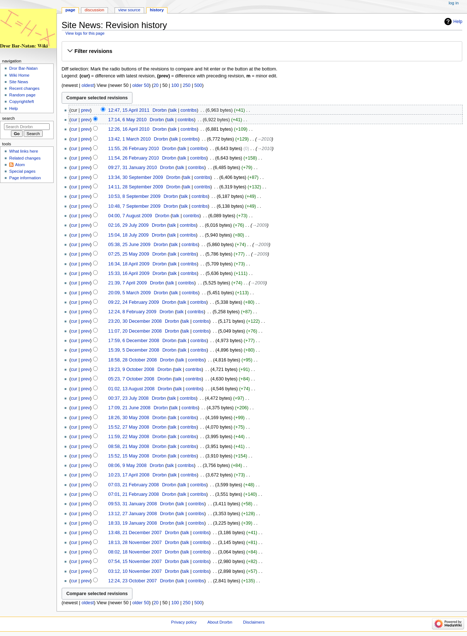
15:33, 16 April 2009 (129, 273)
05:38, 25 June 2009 (129, 244)
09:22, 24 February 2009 (133, 302)
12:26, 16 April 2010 (129, 129)
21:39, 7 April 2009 (127, 283)
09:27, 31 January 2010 (132, 167)
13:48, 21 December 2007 (135, 532)
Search (8, 118)
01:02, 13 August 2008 (131, 388)
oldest (87, 85)
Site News (18, 82)
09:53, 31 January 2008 (132, 503)
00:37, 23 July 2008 (128, 398)
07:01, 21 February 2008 (133, 494)
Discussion (94, 10)
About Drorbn (220, 622)
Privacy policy (184, 622)
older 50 (140, 85)
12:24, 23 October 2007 (132, 580)
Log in (454, 3)
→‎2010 (264, 139)
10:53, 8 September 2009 (134, 196)
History (157, 10)
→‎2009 (259, 225)
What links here (23, 151)
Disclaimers (254, 622)
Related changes (24, 158)
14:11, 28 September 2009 (135, 186)
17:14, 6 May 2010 (127, 119)
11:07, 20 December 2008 (135, 331)
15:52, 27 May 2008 (128, 427)
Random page (22, 95)
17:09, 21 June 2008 (129, 407)
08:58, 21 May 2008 (128, 446)
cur (74, 119)
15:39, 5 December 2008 (133, 350)
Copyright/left (21, 101)
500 (198, 85)
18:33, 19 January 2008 (132, 523)
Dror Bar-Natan (23, 68)
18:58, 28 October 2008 (132, 360)
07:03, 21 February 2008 (133, 484)
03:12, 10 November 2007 (135, 571)
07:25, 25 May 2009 (128, 254)
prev (85, 110)
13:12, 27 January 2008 (132, 513)
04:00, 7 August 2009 (130, 215)
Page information (25, 178)
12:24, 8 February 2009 (132, 311)
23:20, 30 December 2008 (135, 321)
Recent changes (24, 88)
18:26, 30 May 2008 (128, 417)
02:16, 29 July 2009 (128, 225)
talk (173, 110)
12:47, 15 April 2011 (129, 110)
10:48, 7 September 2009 (134, 206)
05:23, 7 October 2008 (131, 379)
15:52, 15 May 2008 (128, 456)
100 (175, 85)
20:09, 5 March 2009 (129, 292)
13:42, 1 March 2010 (129, 139)
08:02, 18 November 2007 (135, 552)
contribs (189, 110)
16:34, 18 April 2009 (129, 264)
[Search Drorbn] (27, 126)
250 (186, 85)
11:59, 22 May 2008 (128, 436)
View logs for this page (84, 33)
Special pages (22, 171)
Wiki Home (19, 75)
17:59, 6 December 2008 (133, 340)
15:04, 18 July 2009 (128, 235)
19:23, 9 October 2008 (131, 369)
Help (458, 21)
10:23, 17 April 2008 (129, 475)
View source (129, 10)
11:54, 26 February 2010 (133, 158)
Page (70, 10)
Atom (20, 164)
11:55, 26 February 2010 (133, 148)
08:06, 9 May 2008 (127, 465)
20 (155, 85)
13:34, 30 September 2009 (135, 177)
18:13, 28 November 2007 (135, 542)
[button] (261, 51)
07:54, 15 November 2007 (135, 561)
